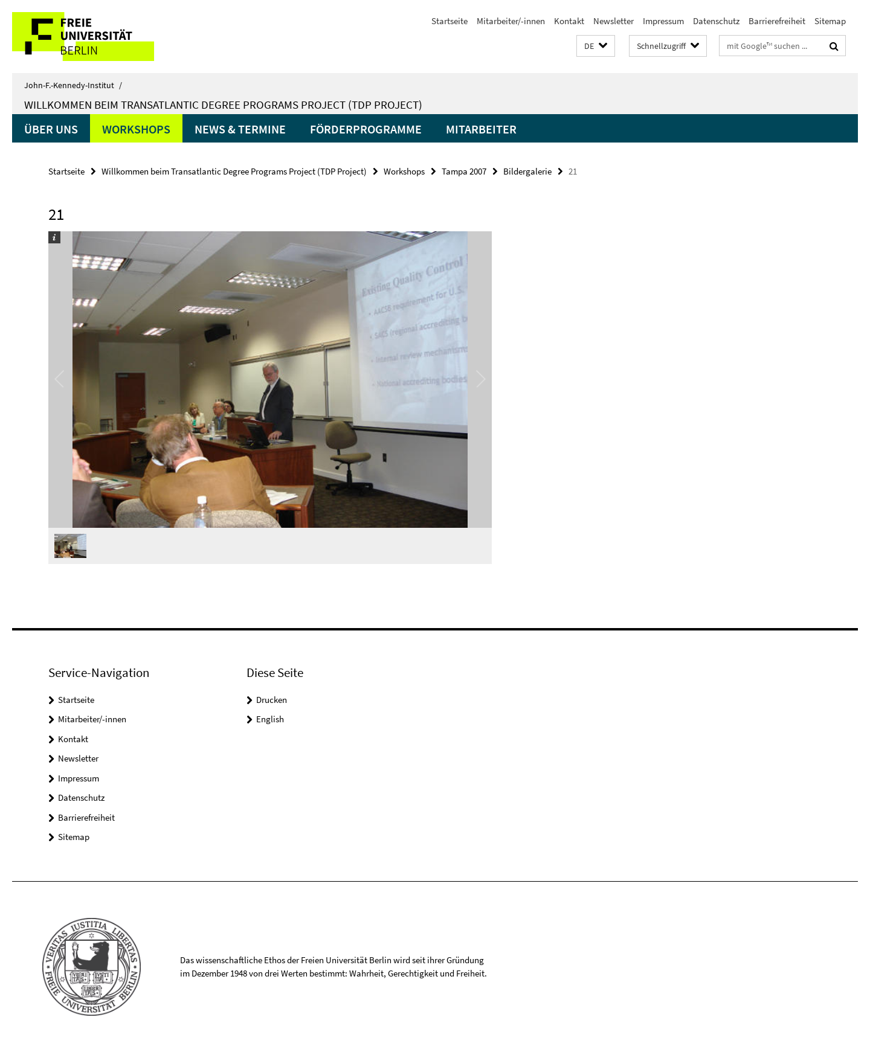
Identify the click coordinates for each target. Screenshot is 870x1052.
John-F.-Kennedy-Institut (73, 85)
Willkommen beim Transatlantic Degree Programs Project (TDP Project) (223, 104)
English (270, 719)
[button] (595, 46)
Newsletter (613, 21)
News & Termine (240, 128)
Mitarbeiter (481, 128)
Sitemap (830, 21)
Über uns (51, 128)
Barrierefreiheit (777, 21)
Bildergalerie (527, 171)
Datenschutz (716, 21)
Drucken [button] (271, 699)
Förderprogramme (366, 128)
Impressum (663, 21)
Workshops (136, 128)
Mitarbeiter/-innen (511, 21)
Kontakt (569, 21)
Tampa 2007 (464, 171)
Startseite (449, 21)
